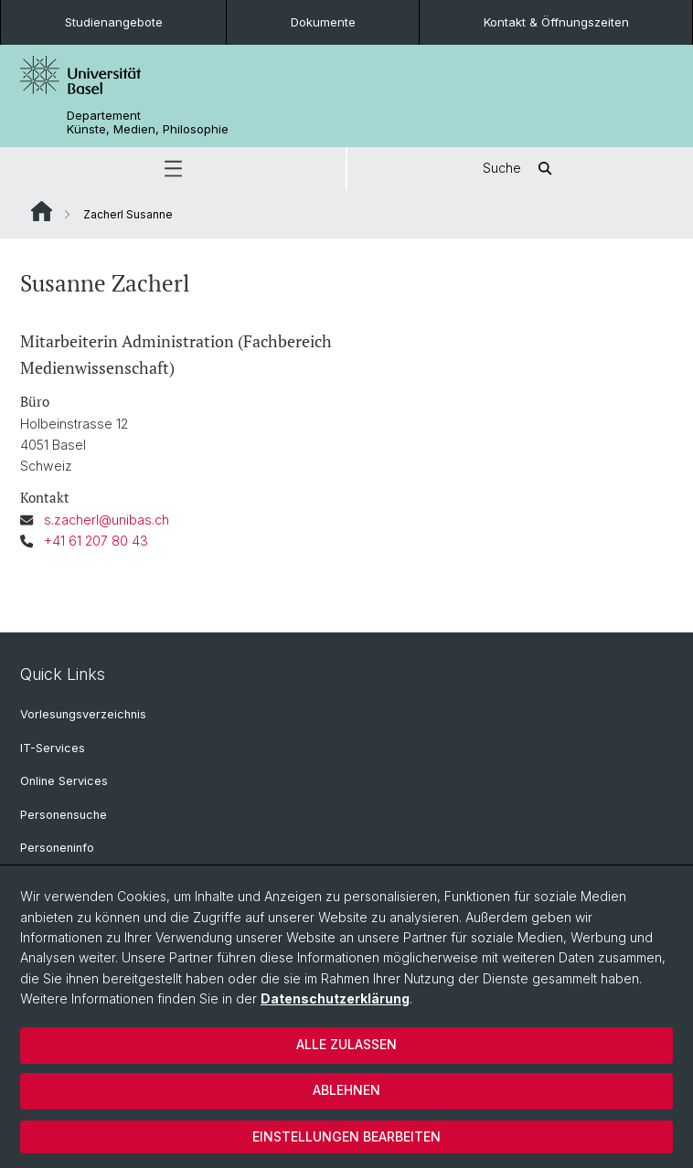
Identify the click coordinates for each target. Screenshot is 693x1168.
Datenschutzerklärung (335, 998)
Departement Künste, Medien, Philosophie (148, 122)
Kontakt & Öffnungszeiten (556, 22)
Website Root (41, 211)
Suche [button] (520, 168)
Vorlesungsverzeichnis (83, 714)
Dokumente (323, 22)
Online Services (64, 781)
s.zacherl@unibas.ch (106, 519)
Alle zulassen (346, 1044)
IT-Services (52, 748)
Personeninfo (57, 848)
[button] (173, 168)
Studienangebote (114, 22)
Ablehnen (346, 1090)
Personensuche (63, 815)
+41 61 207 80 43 (96, 540)
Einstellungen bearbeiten (346, 1136)
